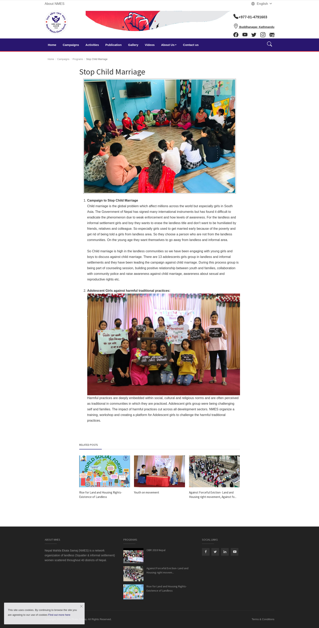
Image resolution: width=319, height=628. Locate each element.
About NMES (54, 4)
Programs (78, 59)
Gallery (133, 45)
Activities (92, 45)
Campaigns (71, 45)
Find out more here (59, 614)
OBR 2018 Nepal (156, 550)
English (261, 4)
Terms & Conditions (263, 619)
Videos (150, 45)
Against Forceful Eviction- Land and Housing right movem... (167, 570)
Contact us (191, 45)
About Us (169, 45)
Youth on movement (146, 492)
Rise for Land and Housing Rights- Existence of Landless (100, 494)
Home (52, 45)
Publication (113, 45)
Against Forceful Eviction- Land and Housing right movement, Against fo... (212, 494)
